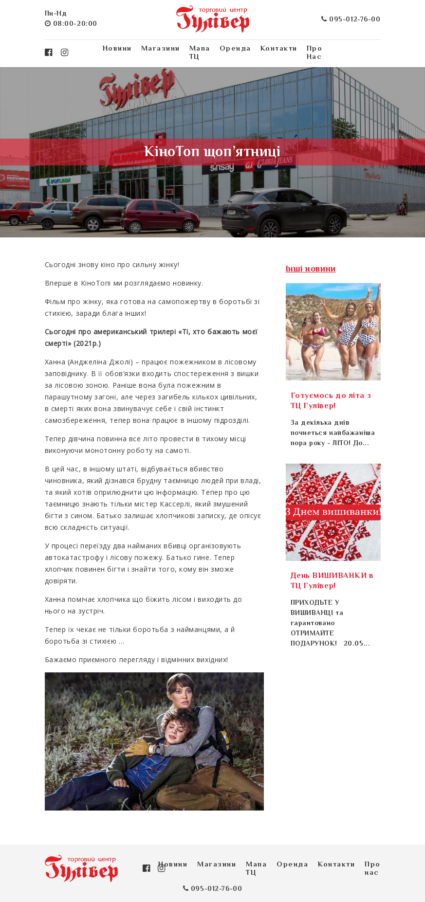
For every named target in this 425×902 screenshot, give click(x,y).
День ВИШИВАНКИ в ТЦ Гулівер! (332, 581)
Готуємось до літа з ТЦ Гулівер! (331, 401)
